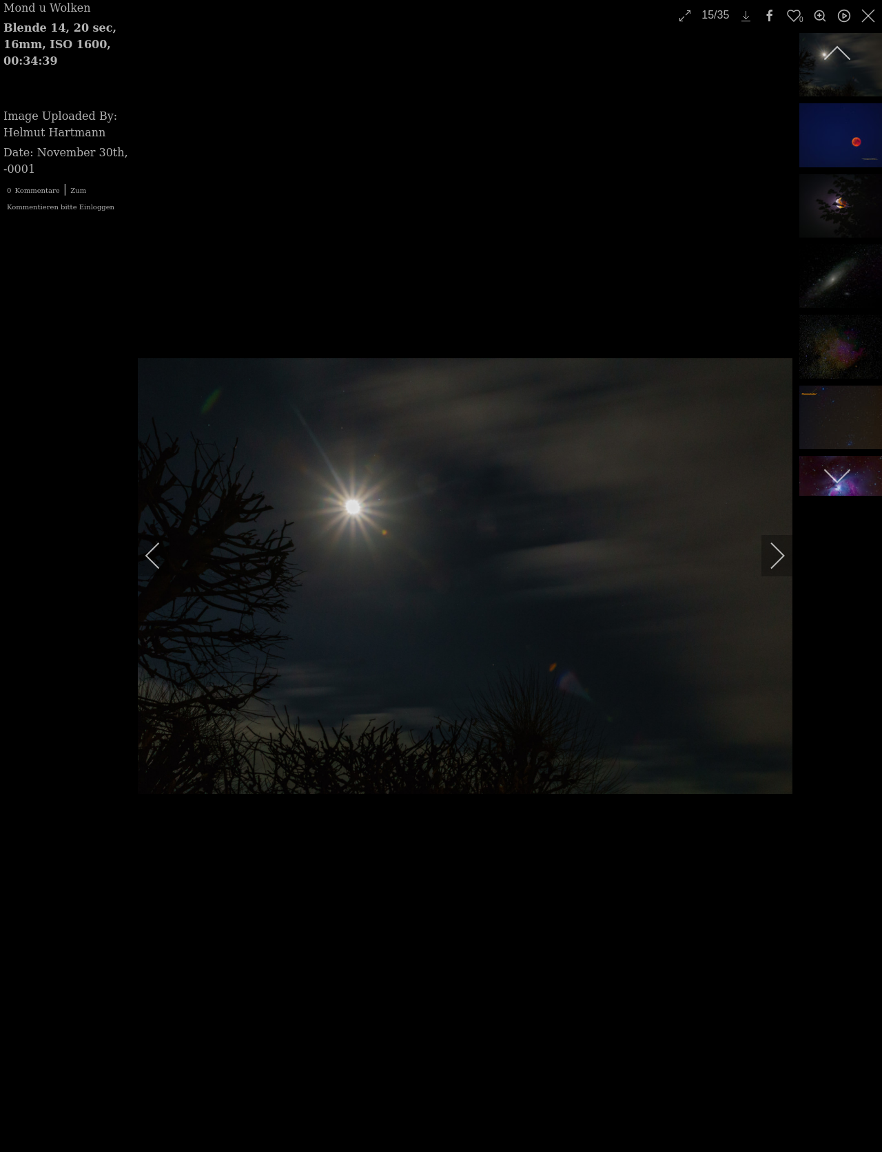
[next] (768, 556)
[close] (869, 16)
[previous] (162, 556)
